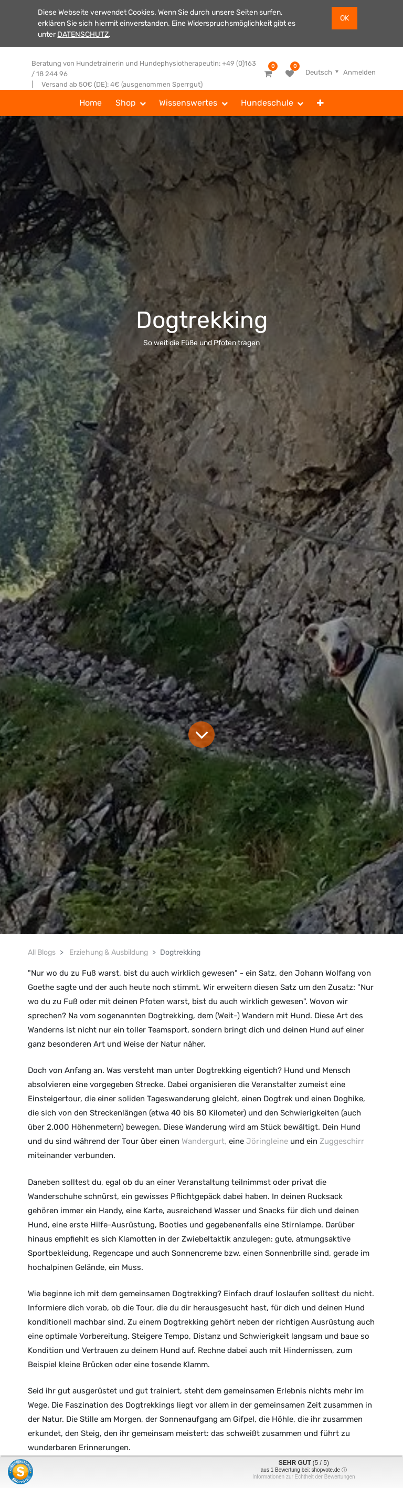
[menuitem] (90, 103)
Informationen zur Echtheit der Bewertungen (303, 1477)
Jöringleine (267, 1141)
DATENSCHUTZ (83, 34)
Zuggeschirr (342, 1141)
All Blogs (42, 952)
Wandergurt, (204, 1141)
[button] (320, 103)
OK (344, 18)
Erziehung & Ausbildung (108, 952)
